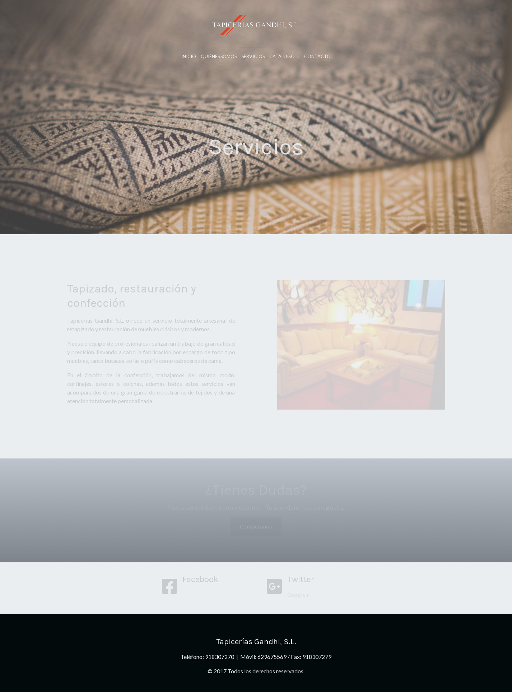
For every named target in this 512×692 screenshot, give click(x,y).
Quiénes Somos (219, 56)
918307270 (220, 656)
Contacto (317, 56)
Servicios (253, 56)
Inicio (188, 56)
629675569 (272, 656)
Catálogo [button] (284, 56)
